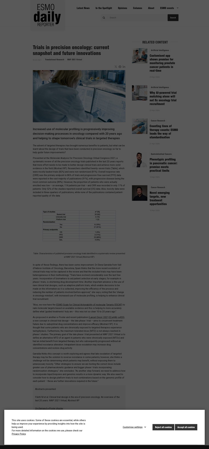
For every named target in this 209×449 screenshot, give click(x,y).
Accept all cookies (186, 427)
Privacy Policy (19, 434)
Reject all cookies (163, 427)
